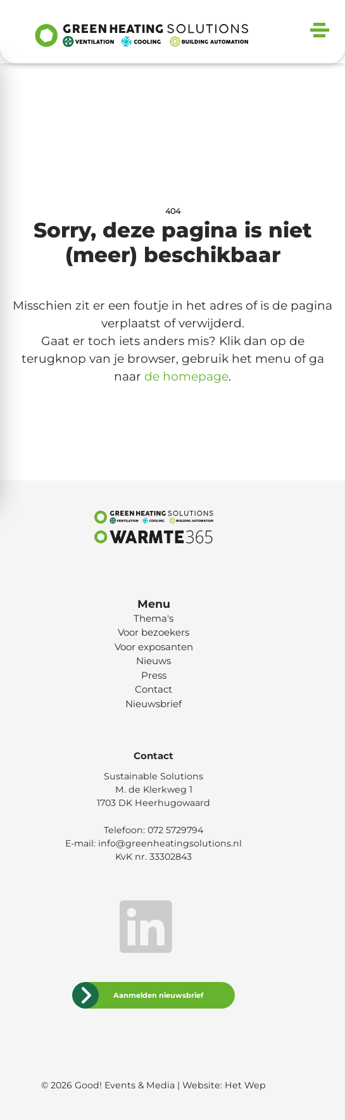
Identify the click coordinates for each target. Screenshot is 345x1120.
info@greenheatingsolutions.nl (170, 843)
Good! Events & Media (125, 1085)
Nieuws (153, 661)
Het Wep (245, 1085)
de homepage (186, 376)
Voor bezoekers (153, 632)
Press (153, 675)
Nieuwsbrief (153, 704)
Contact (153, 689)
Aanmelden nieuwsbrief (158, 995)
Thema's (153, 618)
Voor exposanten (154, 647)
